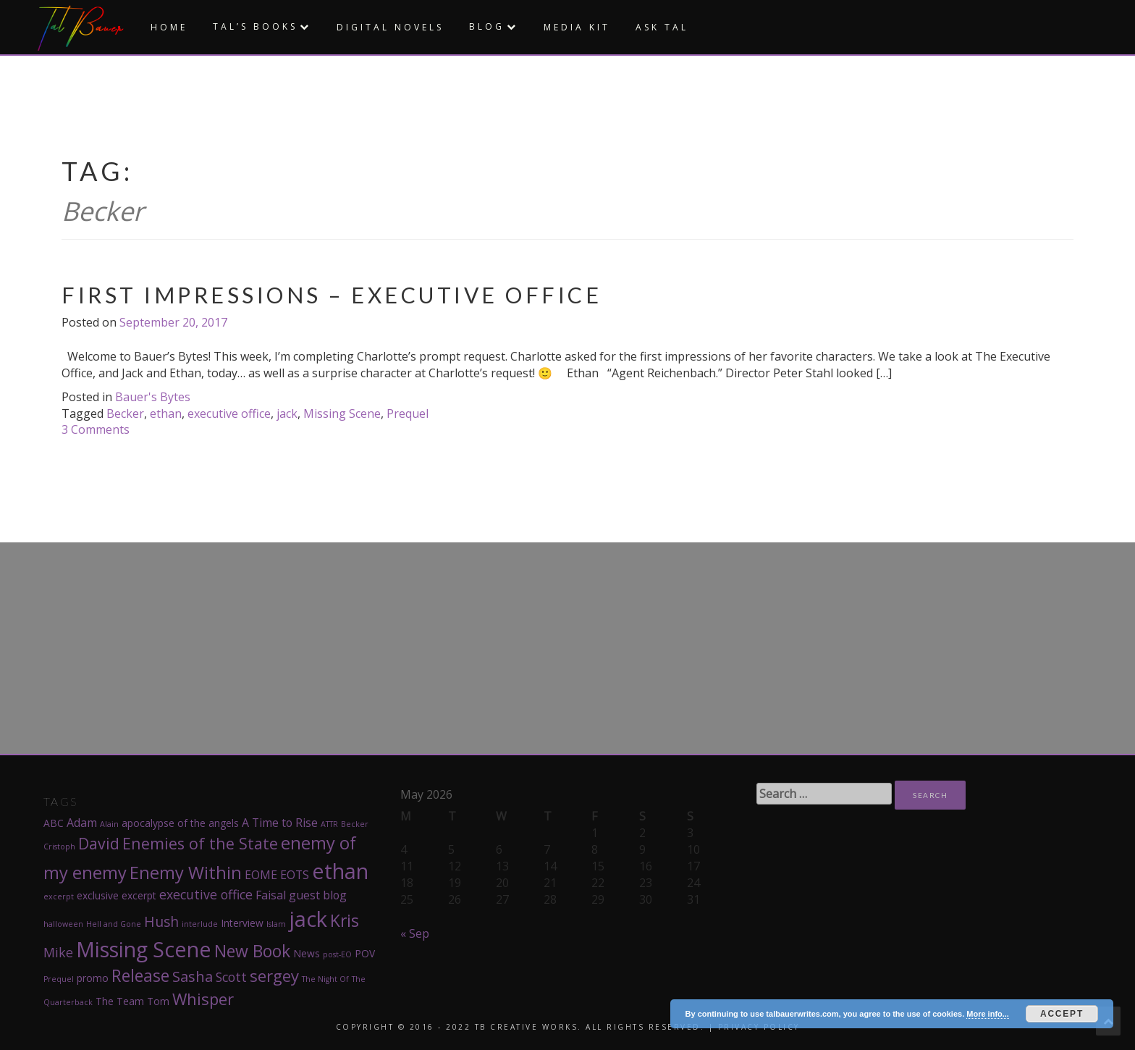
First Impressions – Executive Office (332, 295)
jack (287, 413)
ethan (166, 413)
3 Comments (96, 429)
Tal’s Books (255, 26)
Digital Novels (390, 27)
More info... (987, 1013)
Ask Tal (662, 27)
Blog (487, 26)
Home (169, 27)
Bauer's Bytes (152, 397)
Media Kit (577, 27)
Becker (125, 413)
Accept (1062, 1014)
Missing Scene (342, 413)
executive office (229, 413)
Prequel (408, 413)
